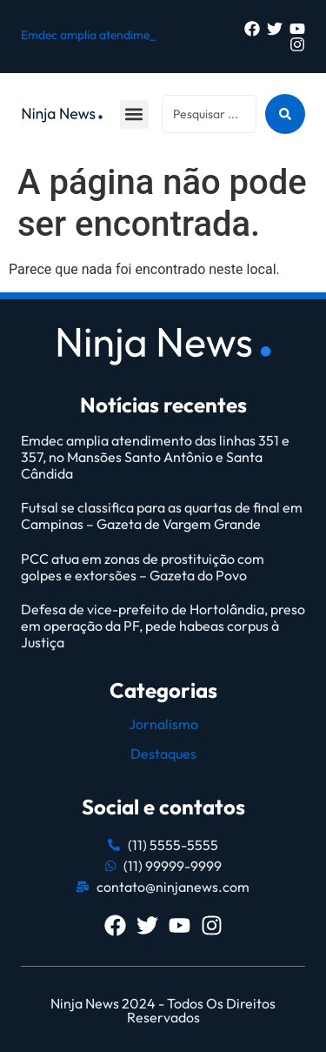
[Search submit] (285, 114)
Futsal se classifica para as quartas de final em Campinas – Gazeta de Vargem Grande (162, 516)
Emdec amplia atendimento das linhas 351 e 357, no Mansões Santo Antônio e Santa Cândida (155, 457)
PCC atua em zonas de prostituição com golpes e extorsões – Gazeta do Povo (142, 567)
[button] (134, 114)
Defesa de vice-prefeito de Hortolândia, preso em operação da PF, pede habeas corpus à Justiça (163, 625)
